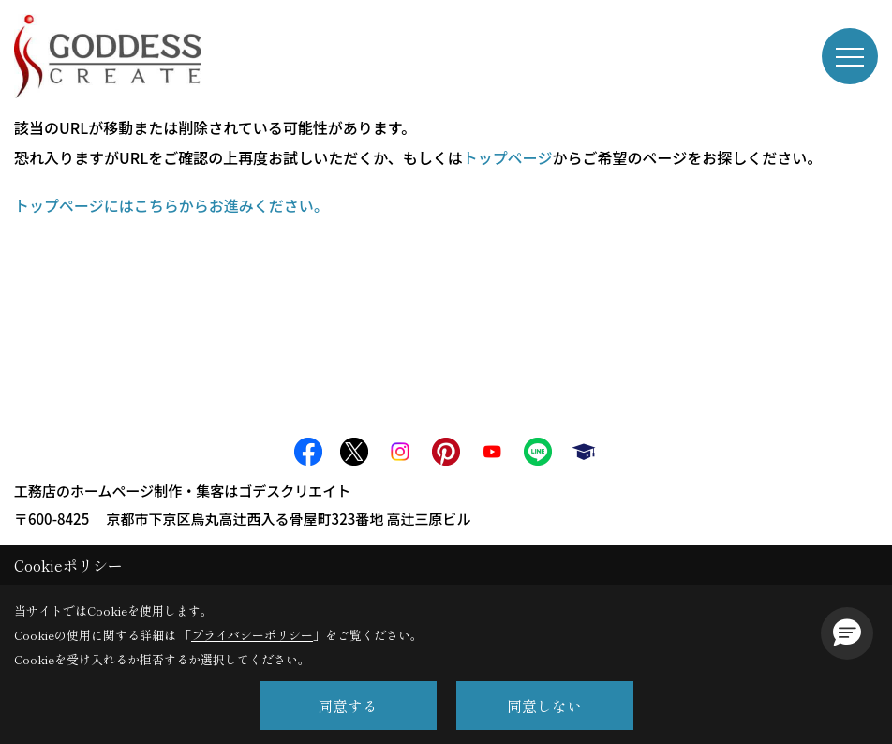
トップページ (508, 157)
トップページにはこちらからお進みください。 (171, 205)
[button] (847, 633)
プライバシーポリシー (252, 635)
